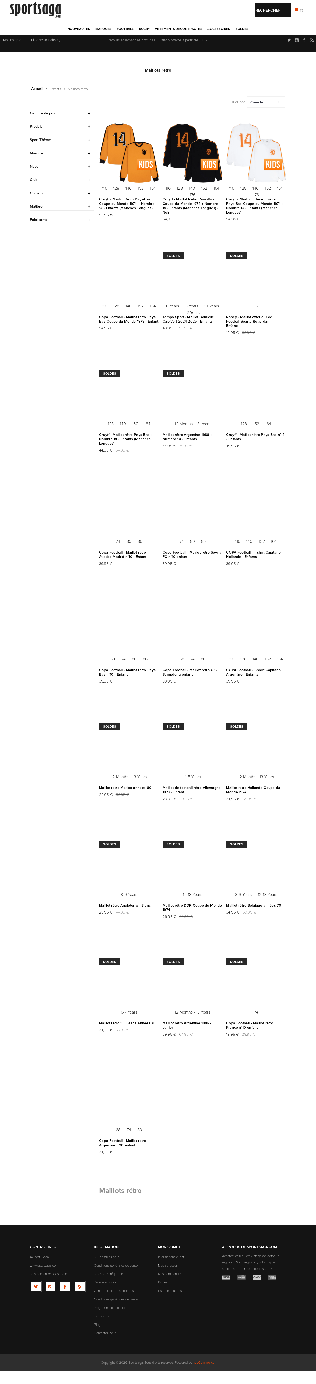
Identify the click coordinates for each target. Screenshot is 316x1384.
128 (116, 201)
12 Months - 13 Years (192, 436)
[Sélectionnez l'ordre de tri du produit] (266, 115)
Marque (36, 165)
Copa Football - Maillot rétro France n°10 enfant (249, 1038)
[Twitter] (36, 1299)
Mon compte (12, 52)
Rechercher (170, 41)
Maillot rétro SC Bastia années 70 (127, 1036)
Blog (97, 1337)
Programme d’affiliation (110, 1320)
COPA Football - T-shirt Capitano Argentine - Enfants (253, 685)
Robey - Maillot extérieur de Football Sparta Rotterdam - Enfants (249, 334)
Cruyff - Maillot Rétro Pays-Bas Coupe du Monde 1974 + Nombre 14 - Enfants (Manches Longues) (126, 216)
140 (128, 201)
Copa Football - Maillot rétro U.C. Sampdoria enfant (190, 685)
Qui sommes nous (107, 1269)
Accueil (37, 101)
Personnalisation (106, 1295)
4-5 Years (192, 789)
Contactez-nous (105, 1345)
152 (141, 201)
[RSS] (80, 1299)
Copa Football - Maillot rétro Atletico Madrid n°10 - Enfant (122, 567)
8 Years (191, 319)
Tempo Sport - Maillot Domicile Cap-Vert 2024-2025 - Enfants (188, 332)
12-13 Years (192, 907)
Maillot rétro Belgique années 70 (253, 918)
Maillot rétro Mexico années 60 (125, 800)
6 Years (172, 319)
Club (33, 192)
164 (153, 201)
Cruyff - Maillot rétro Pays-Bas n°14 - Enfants (255, 449)
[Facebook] (65, 1299)
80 (129, 554)
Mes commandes (170, 1286)
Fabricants (38, 232)
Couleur (36, 205)
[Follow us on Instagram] (50, 1299)
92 (256, 319)
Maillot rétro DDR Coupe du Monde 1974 (192, 920)
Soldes (173, 268)
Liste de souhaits (170, 1303)
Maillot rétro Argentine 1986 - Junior (187, 1038)
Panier (162, 1295)
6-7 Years (129, 1025)
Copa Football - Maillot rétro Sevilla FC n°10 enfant (192, 567)
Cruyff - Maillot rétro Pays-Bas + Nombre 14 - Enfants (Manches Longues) (126, 451)
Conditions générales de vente (116, 1278)
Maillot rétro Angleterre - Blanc (125, 918)
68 (112, 672)
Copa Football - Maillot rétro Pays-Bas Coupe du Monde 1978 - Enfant (129, 332)
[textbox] (153, 41)
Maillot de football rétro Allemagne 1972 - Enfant (192, 802)
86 (140, 554)
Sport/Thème (40, 152)
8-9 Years (129, 907)
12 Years (192, 325)
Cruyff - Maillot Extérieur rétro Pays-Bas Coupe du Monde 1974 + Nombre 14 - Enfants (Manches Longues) (255, 218)
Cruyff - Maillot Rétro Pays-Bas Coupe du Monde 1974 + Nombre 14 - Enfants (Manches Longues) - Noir (190, 218)
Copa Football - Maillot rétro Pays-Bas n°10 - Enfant (128, 685)
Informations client (171, 1269)
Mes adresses (168, 1278)
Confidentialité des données (114, 1303)
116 (104, 201)
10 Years (211, 319)
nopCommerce (203, 1375)
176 (192, 207)
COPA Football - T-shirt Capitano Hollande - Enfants (253, 567)
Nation (35, 179)
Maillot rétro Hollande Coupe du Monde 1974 (253, 802)
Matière (36, 219)
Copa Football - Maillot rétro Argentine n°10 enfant (122, 1155)
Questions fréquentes (109, 1286)
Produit (36, 139)
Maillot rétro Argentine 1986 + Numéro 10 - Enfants (187, 449)
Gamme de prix (42, 125)
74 (118, 554)
